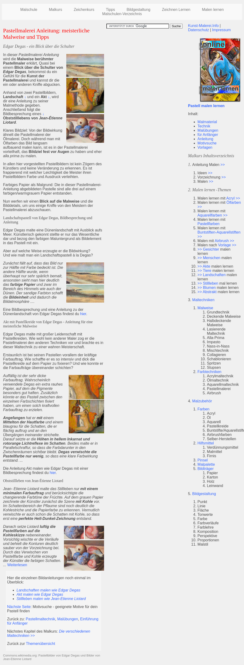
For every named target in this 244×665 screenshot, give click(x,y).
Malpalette (206, 464)
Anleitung (205, 139)
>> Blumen (207, 288)
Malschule (28, 10)
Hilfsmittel (206, 443)
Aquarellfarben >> (212, 215)
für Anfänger (208, 135)
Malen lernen (213, 10)
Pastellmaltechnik (40, 619)
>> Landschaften (212, 275)
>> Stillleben (208, 283)
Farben (204, 409)
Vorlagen (205, 147)
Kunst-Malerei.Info (203, 26)
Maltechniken (203, 300)
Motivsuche (207, 143)
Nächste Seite (19, 607)
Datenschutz (198, 30)
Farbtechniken (209, 372)
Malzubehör (202, 401)
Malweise (205, 308)
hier (83, 314)
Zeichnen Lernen (176, 10)
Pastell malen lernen (206, 106)
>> (222, 165)
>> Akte (204, 266)
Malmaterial (207, 122)
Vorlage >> (227, 245)
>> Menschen (209, 258)
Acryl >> (233, 198)
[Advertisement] (146, 62)
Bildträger (206, 469)
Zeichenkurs (84, 10)
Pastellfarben (208, 224)
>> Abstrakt (207, 292)
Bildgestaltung (204, 494)
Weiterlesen (17, 565)
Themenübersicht (40, 644)
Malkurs (55, 10)
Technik (204, 126)
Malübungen (67, 619)
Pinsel (203, 460)
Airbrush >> (224, 241)
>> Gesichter (208, 249)
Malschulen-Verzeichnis (122, 14)
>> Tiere (204, 271)
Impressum (221, 30)
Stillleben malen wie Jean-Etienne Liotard (51, 599)
